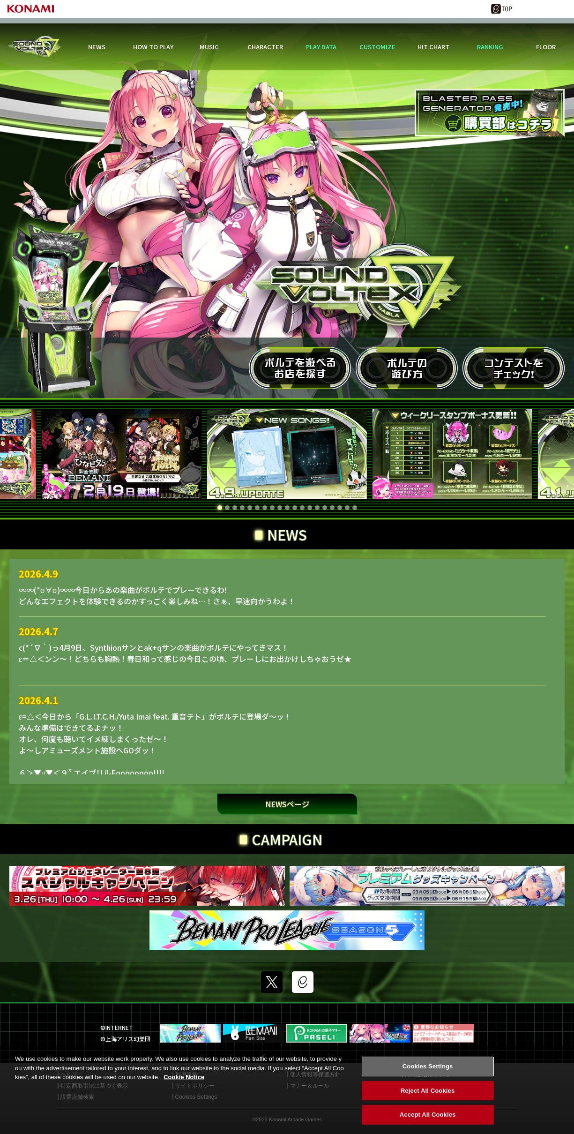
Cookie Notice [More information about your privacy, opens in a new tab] (184, 1080)
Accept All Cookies (428, 1118)
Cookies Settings (428, 1070)
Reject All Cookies (428, 1094)
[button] (219, 507)
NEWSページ (287, 804)
